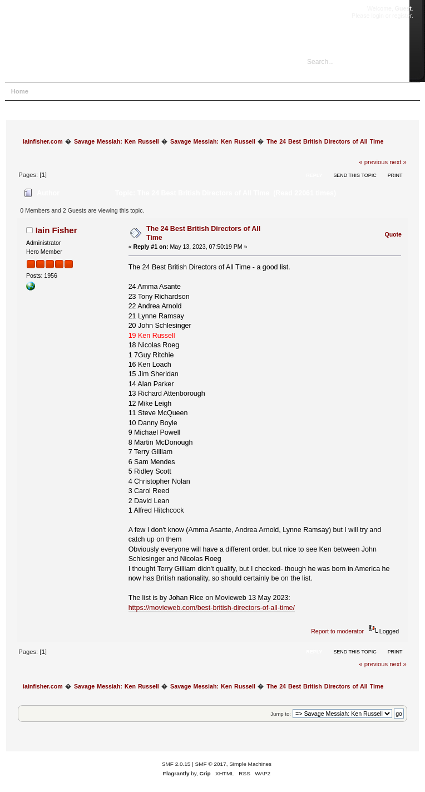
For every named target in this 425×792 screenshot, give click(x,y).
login (377, 15)
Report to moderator (337, 631)
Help (48, 91)
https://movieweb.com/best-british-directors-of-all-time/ (212, 608)
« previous (373, 162)
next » (398, 162)
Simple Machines (250, 764)
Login (108, 91)
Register (141, 91)
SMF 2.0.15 (176, 764)
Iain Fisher (56, 230)
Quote (393, 234)
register (402, 15)
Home (19, 91)
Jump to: (280, 714)
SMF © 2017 (210, 764)
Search (78, 91)
